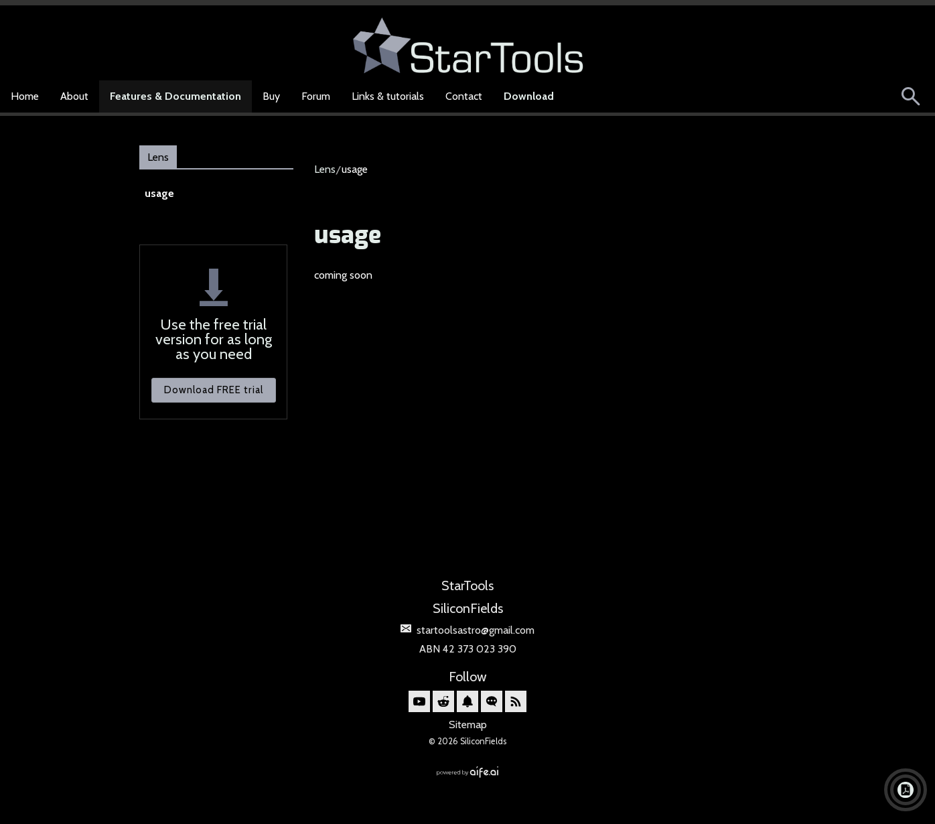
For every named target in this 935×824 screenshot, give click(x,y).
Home (25, 96)
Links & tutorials (388, 96)
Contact (463, 96)
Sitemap (468, 724)
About (74, 96)
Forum (315, 96)
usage (159, 193)
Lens (158, 157)
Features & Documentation (175, 96)
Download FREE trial (213, 390)
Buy (271, 96)
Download (529, 96)
